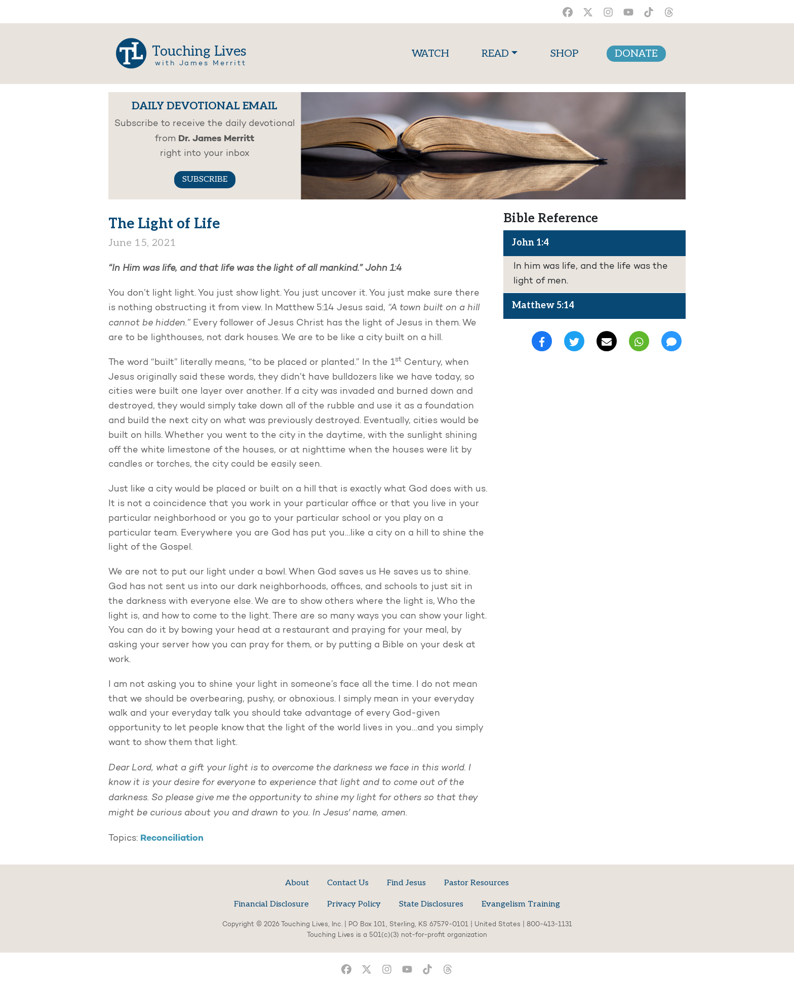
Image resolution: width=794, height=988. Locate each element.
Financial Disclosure (271, 904)
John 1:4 (530, 242)
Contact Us (348, 883)
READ (495, 54)
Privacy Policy (354, 904)
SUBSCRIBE (204, 179)
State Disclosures (431, 904)
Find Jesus (406, 883)
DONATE (636, 54)
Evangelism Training (521, 904)
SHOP (564, 54)
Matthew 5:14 (543, 305)
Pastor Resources (476, 883)
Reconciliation (172, 838)
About (297, 883)
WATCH (432, 52)
